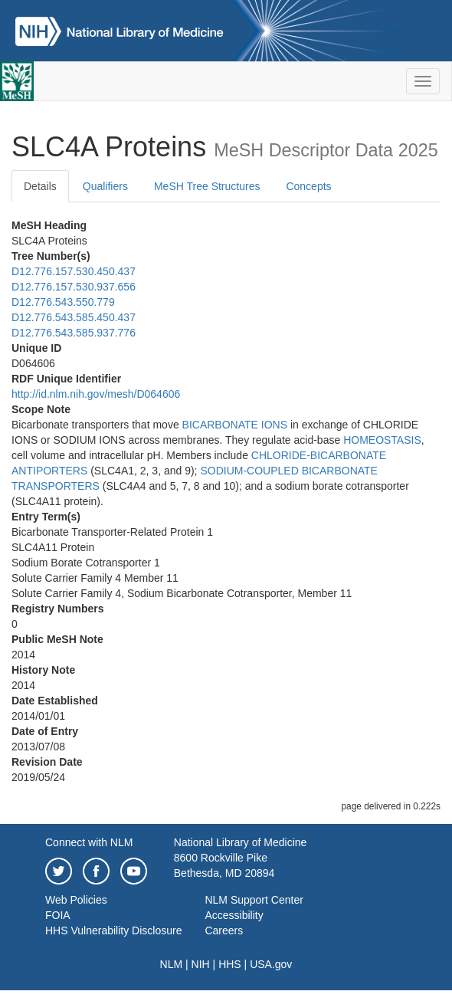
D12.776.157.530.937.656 (73, 287)
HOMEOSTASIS (382, 440)
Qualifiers (105, 186)
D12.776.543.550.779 (63, 302)
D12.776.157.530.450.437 (73, 271)
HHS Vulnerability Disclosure (113, 930)
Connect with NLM (89, 842)
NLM (171, 964)
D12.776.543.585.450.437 (73, 317)
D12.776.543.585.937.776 (73, 333)
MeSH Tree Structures (207, 186)
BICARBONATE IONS (234, 424)
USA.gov (271, 964)
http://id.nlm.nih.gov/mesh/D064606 (95, 394)
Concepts (308, 186)
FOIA (57, 915)
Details (40, 186)
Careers (224, 930)
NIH (201, 964)
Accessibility (234, 915)
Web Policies (76, 900)
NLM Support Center (254, 900)
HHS (229, 964)
